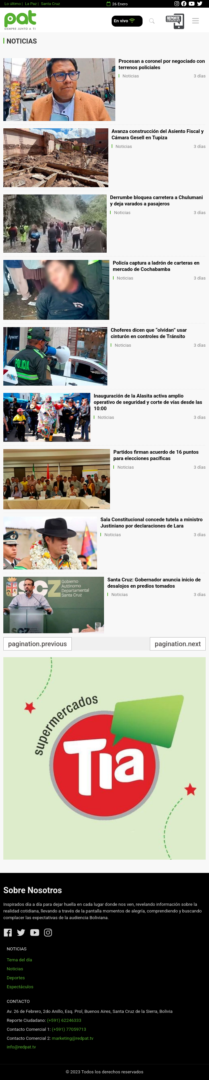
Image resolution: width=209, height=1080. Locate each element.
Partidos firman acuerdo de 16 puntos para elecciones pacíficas (155, 455)
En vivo (124, 20)
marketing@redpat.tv (72, 1038)
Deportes (16, 977)
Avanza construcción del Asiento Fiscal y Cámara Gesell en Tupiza (158, 134)
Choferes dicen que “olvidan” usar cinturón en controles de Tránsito (149, 333)
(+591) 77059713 (69, 1029)
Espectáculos (20, 986)
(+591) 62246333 (64, 1020)
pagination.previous (37, 644)
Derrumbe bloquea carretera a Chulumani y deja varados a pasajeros (156, 200)
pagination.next (178, 644)
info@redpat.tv (21, 1046)
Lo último (12, 3)
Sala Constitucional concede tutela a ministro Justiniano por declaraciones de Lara (151, 523)
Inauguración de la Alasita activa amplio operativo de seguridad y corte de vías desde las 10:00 (148, 402)
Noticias (131, 75)
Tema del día (19, 959)
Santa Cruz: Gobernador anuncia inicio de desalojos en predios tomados (154, 583)
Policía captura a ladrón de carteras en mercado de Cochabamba (156, 266)
